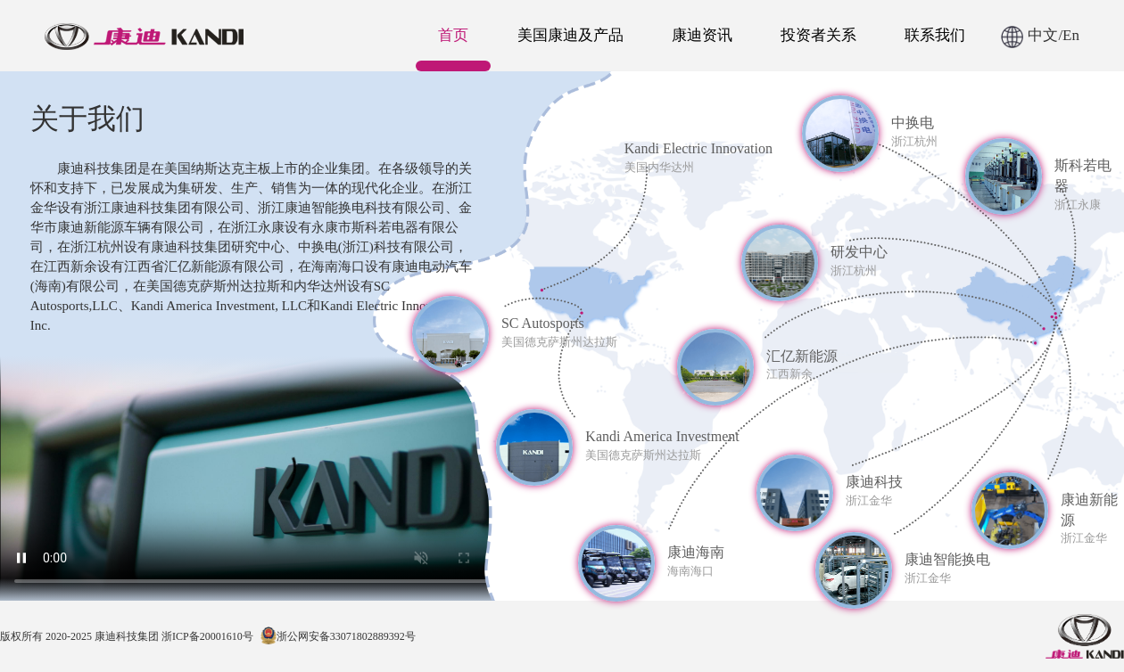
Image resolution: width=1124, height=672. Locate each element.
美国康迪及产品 (570, 35)
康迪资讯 (702, 35)
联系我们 (935, 35)
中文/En (1040, 35)
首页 (453, 35)
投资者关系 (818, 35)
